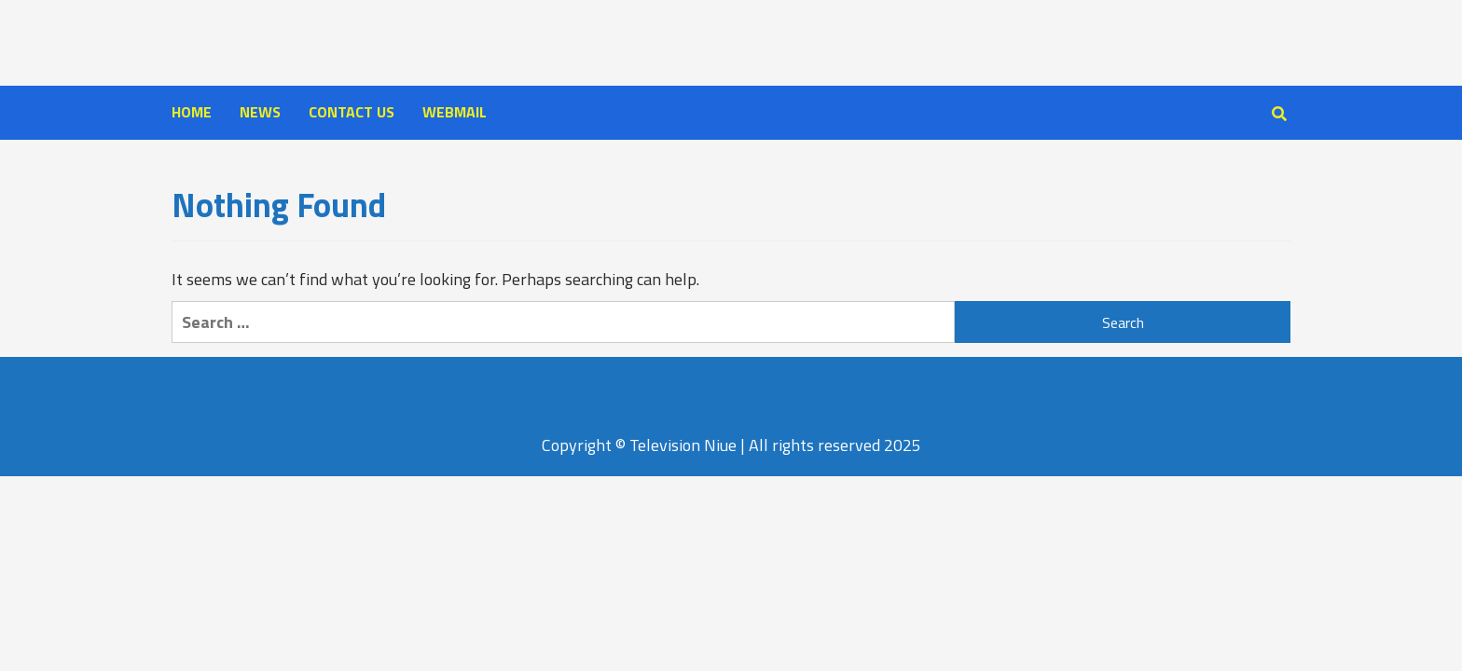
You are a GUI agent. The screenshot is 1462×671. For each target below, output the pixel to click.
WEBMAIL (454, 112)
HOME (192, 112)
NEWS (260, 112)
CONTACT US (351, 112)
